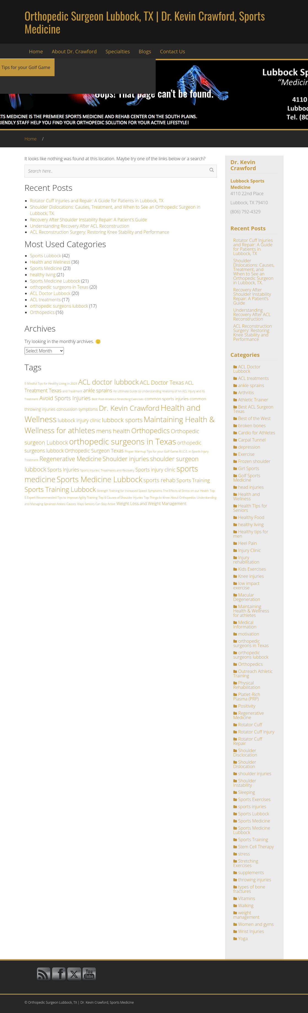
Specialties (118, 51)
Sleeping (246, 792)
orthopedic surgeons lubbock (59, 306)
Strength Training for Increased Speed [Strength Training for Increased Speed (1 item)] (122, 491)
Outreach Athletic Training (253, 673)
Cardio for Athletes (256, 433)
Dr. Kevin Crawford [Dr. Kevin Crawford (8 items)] (129, 408)
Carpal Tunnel (252, 440)
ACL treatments (45, 300)
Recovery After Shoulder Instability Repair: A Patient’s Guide (88, 220)
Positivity (246, 706)
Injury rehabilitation (246, 559)
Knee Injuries (251, 576)
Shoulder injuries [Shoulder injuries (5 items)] (126, 458)
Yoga (243, 938)
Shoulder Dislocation (244, 764)
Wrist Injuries (251, 931)
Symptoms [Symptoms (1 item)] (155, 491)
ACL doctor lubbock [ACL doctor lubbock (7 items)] (108, 382)
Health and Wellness (50, 262)
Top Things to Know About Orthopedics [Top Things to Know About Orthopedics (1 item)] (170, 497)
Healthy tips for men (250, 534)
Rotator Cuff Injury (256, 732)
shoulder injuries (254, 774)
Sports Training (253, 840)
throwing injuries (254, 880)
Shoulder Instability (244, 783)
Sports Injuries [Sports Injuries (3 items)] (63, 469)
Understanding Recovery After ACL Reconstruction (79, 226)
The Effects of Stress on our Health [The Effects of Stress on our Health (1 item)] (186, 491)
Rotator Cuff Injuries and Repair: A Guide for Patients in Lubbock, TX (96, 201)
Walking (245, 905)
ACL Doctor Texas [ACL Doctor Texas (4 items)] (162, 382)
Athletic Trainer (253, 400)
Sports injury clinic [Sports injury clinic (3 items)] (155, 469)
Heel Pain (247, 543)
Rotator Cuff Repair (247, 741)
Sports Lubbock (45, 256)
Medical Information (244, 624)
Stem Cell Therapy (256, 847)
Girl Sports (248, 468)
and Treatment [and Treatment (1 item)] (72, 391)
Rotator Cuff (250, 725)
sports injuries (252, 807)
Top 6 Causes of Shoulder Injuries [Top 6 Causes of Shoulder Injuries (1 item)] (121, 497)
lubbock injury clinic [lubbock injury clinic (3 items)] (79, 420)
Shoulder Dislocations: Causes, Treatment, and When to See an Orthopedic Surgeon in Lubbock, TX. (254, 272)
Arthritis (246, 393)
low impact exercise (246, 585)
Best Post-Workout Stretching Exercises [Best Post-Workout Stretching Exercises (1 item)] (118, 399)
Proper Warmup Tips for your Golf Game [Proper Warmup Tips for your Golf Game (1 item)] (151, 451)
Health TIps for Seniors (250, 508)
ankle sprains (251, 385)
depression (249, 447)
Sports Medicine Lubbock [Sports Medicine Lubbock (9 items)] (99, 479)
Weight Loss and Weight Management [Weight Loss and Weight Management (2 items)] (151, 503)
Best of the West (254, 418)
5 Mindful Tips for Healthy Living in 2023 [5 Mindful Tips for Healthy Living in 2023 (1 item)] (51, 383)
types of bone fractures (249, 889)
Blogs (145, 51)
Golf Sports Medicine (246, 478)
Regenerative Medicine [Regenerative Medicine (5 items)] (70, 458)
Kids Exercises (252, 569)
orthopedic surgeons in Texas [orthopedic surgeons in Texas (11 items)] (122, 441)
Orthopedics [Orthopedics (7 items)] (150, 430)
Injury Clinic (249, 550)
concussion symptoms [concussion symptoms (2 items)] (77, 409)
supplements (251, 873)
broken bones (252, 426)
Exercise (246, 454)
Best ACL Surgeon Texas (253, 409)
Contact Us (172, 51)
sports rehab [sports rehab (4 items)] (159, 480)
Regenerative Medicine (248, 715)
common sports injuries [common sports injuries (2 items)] (166, 398)
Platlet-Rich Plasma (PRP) (246, 696)
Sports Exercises (254, 799)
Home (36, 51)
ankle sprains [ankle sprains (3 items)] (97, 390)
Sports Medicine (46, 268)
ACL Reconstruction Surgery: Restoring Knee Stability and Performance (99, 232)
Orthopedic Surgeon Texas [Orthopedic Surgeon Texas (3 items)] (94, 450)
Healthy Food (251, 517)
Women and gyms (256, 924)
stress (244, 854)
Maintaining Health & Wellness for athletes (251, 610)
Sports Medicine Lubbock (55, 281)
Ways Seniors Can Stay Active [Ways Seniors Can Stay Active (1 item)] (96, 504)
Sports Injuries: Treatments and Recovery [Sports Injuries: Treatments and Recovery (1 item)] (107, 470)
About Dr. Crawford (74, 51)
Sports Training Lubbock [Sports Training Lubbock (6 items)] (60, 489)
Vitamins (246, 898)
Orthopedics (42, 312)
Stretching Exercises (245, 863)
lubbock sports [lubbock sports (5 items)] (122, 420)
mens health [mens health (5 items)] (113, 431)
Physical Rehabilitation (246, 685)
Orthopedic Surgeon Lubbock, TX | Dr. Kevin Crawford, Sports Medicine (145, 22)
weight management (246, 915)
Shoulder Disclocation (245, 752)
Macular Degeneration (246, 597)
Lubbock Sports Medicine (247, 184)
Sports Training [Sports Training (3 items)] (193, 480)
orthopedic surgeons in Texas (59, 287)
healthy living (43, 275)
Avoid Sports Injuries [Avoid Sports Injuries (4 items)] (65, 398)
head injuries (251, 487)
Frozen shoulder (254, 461)
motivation (248, 634)
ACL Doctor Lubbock (50, 293)
